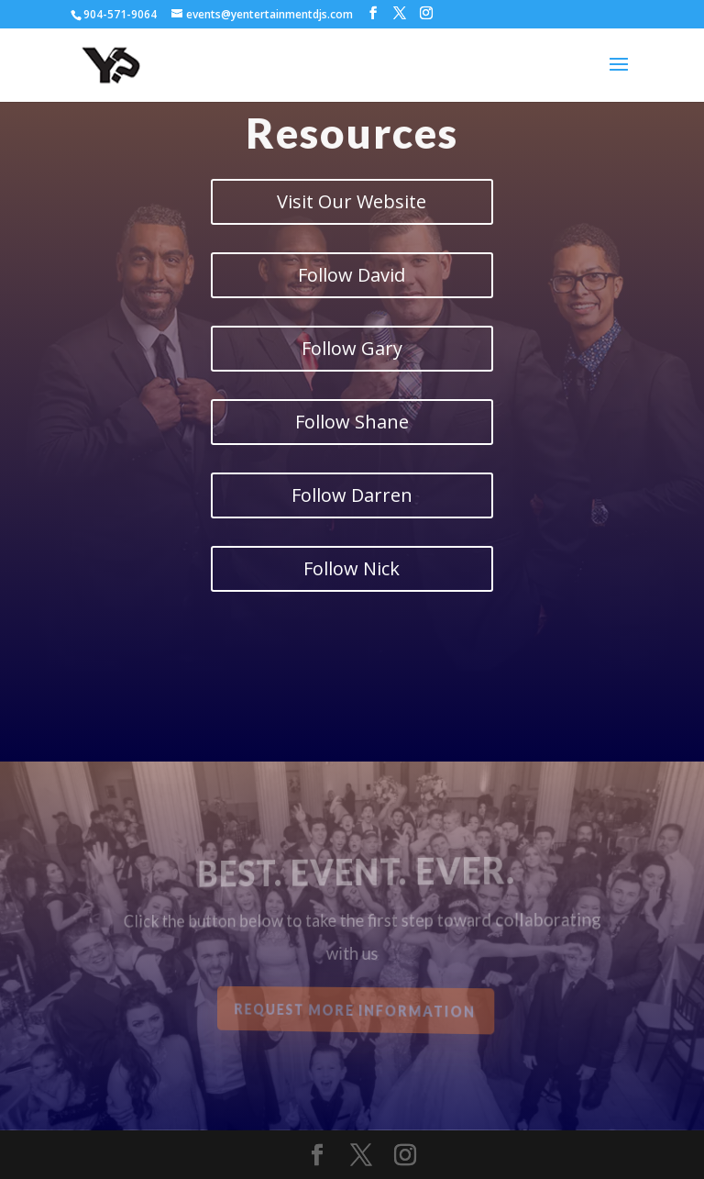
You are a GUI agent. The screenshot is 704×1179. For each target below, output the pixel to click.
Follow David (351, 274)
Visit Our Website (351, 201)
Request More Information (356, 1009)
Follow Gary (352, 348)
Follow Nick (351, 568)
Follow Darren (352, 495)
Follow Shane (352, 421)
